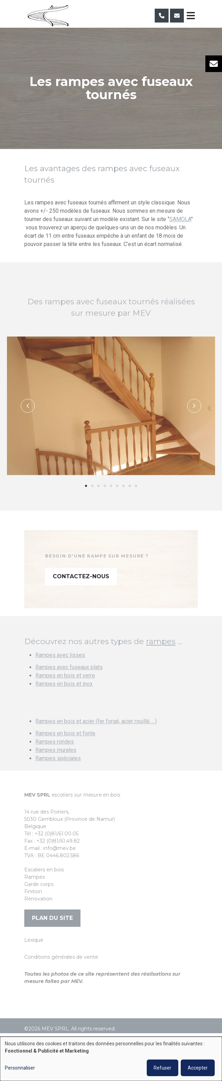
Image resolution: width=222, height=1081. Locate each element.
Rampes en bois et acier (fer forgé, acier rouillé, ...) (96, 730)
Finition (33, 891)
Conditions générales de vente (61, 957)
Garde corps (38, 884)
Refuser (162, 1068)
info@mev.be (59, 848)
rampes (161, 650)
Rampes (34, 877)
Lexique (33, 940)
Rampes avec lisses (60, 664)
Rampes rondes (54, 751)
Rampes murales (55, 759)
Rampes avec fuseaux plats (69, 676)
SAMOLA (180, 219)
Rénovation (38, 899)
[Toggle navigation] (191, 16)
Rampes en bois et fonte (65, 742)
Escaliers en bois (44, 870)
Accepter (198, 1068)
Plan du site (52, 918)
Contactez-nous (81, 585)
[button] (28, 415)
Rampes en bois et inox (64, 693)
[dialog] (111, 1059)
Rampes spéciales (58, 767)
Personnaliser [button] (20, 1068)
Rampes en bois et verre (65, 685)
